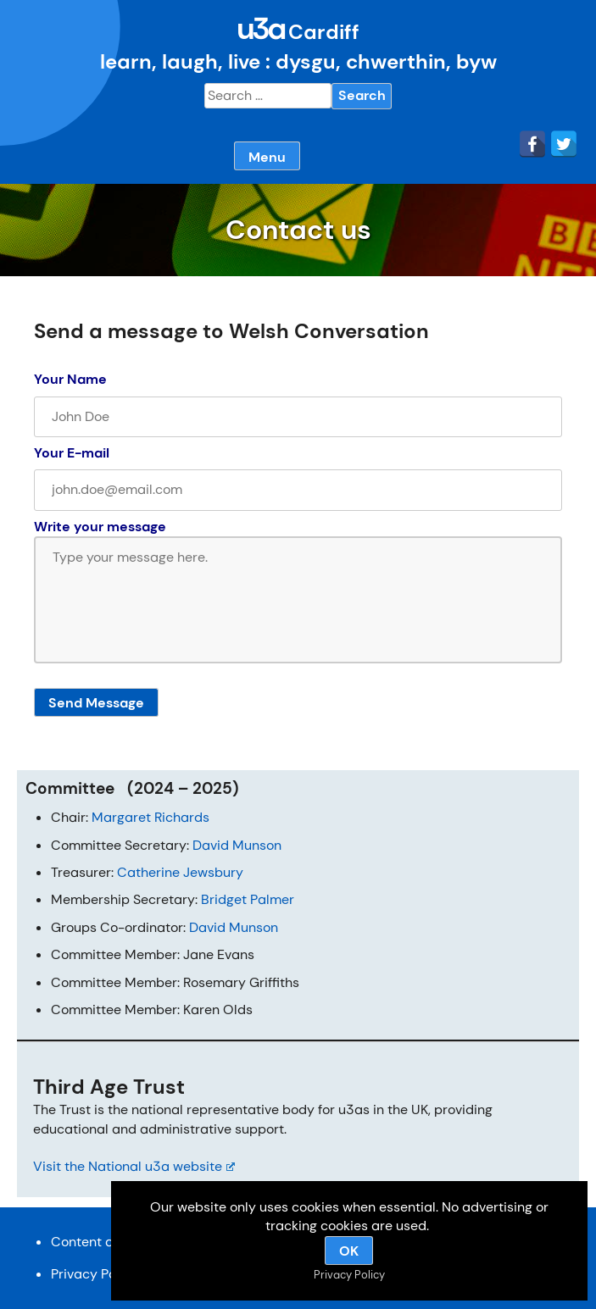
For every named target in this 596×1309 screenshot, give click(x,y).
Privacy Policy (94, 1274)
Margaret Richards (150, 817)
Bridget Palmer (247, 899)
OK (349, 1251)
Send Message (96, 703)
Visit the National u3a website (134, 1166)
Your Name (70, 379)
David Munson (236, 845)
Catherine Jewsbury (180, 872)
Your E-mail (71, 453)
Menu (267, 157)
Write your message (100, 526)
